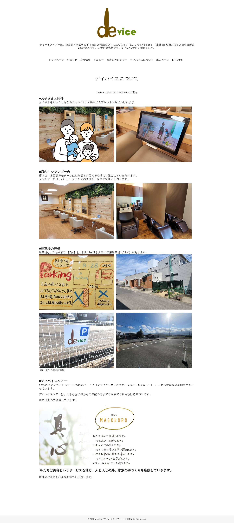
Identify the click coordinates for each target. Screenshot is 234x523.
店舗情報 (85, 59)
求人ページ (162, 59)
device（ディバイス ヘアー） (109, 519)
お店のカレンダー (117, 59)
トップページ (56, 59)
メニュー (98, 59)
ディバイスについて (142, 59)
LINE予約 (177, 59)
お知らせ (72, 59)
